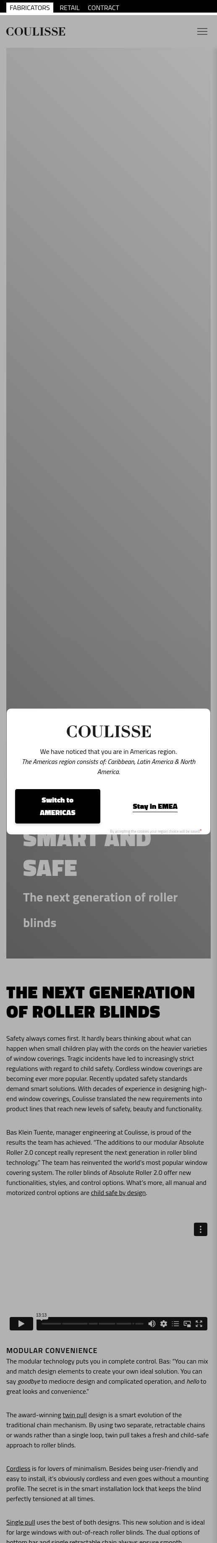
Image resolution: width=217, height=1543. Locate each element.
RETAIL (70, 8)
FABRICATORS (30, 8)
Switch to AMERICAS (58, 806)
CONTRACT (103, 8)
